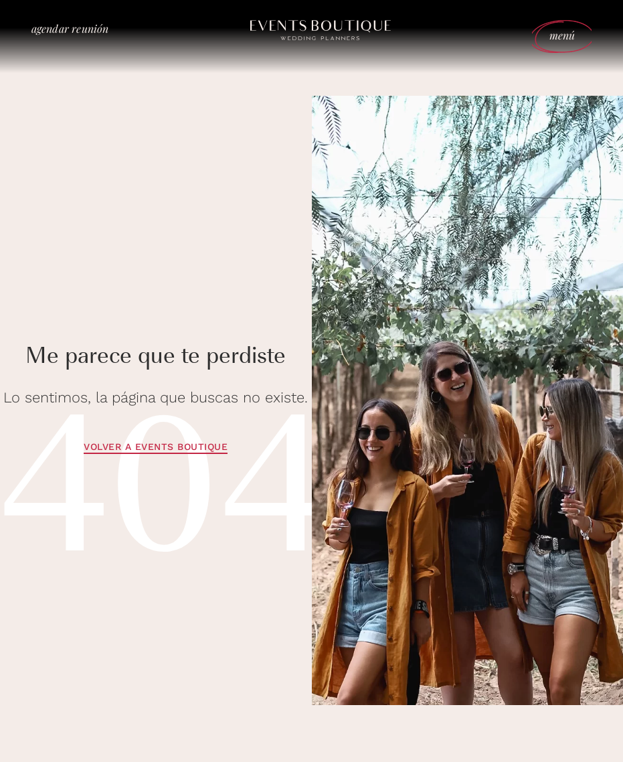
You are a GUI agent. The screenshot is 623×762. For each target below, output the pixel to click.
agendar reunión (70, 28)
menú (562, 35)
